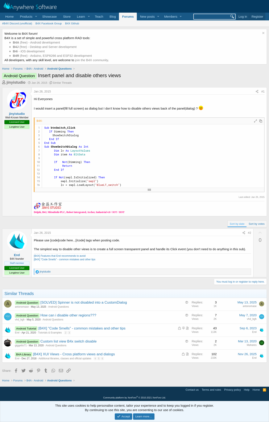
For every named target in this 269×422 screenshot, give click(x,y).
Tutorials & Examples (50, 332)
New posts (147, 16)
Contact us (192, 389)
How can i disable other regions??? (68, 315)
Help (247, 389)
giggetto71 (21, 345)
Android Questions (58, 306)
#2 (249, 232)
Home (9, 16)
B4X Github (72, 23)
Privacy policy (232, 389)
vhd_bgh (20, 319)
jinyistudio (16, 82)
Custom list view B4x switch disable (68, 341)
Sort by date (237, 223)
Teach (99, 16)
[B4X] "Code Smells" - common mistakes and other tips (64, 259)
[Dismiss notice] (263, 33)
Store (67, 16)
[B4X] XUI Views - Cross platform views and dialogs (74, 354)
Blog (112, 16)
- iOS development (29, 51)
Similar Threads (62, 82)
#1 (263, 91)
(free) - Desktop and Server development (45, 47)
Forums (128, 16)
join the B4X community (91, 60)
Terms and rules (211, 389)
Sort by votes (257, 223)
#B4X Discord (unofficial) (17, 23)
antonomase (22, 306)
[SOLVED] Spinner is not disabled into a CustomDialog (83, 302)
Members (170, 16)
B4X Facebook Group (49, 23)
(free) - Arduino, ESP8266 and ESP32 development (52, 55)
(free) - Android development (36, 42)
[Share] (257, 91)
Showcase (49, 16)
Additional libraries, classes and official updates (64, 358)
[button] (28, 16)
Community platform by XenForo (134, 397)
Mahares (252, 345)
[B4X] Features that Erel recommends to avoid (60, 255)
